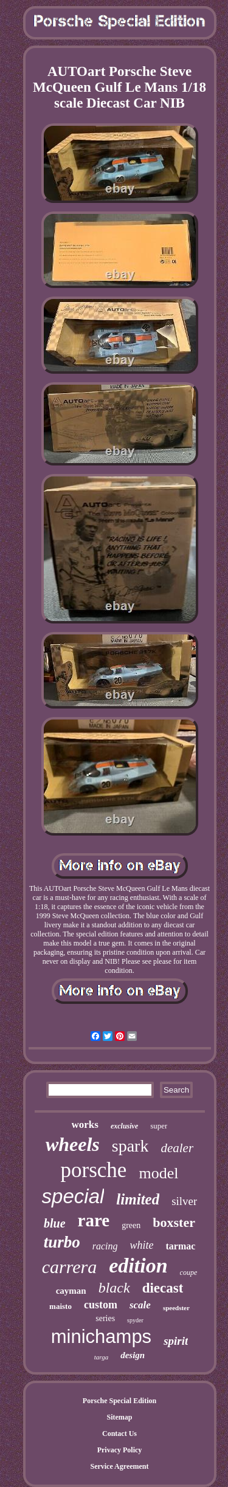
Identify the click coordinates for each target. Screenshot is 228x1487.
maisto (60, 1306)
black (114, 1288)
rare (94, 1220)
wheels (73, 1144)
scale (140, 1305)
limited (137, 1199)
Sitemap (120, 1417)
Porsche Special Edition (119, 1400)
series (105, 1318)
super (158, 1125)
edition (138, 1265)
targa (101, 1357)
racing (105, 1246)
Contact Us (119, 1433)
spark (130, 1145)
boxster (174, 1222)
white (141, 1245)
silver (184, 1201)
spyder (135, 1320)
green (131, 1225)
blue (55, 1223)
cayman (71, 1291)
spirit (176, 1340)
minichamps (101, 1336)
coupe (189, 1272)
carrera (69, 1267)
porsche (94, 1170)
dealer (177, 1148)
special (73, 1196)
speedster (176, 1307)
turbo (62, 1242)
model (158, 1173)
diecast (163, 1288)
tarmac (180, 1246)
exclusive (124, 1126)
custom (100, 1305)
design (132, 1355)
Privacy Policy (119, 1450)
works (85, 1124)
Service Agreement (119, 1466)
